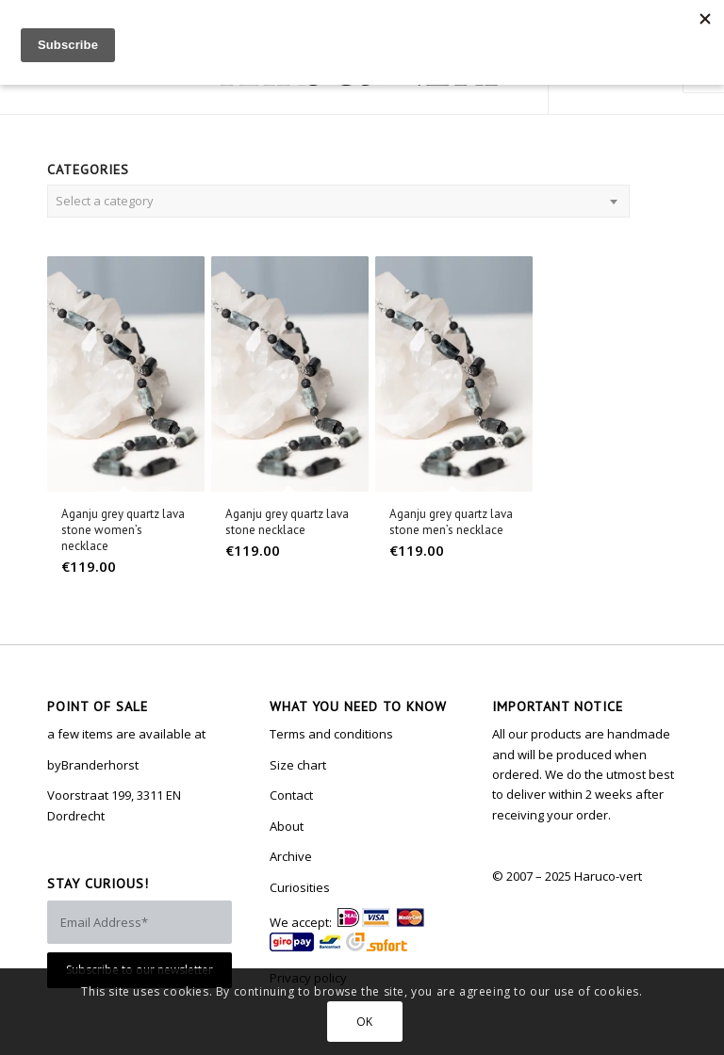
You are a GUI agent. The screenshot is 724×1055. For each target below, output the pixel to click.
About (287, 826)
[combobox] (338, 201)
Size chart (298, 764)
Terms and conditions (331, 733)
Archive (291, 856)
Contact (291, 795)
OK (364, 1022)
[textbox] (338, 201)
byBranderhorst (93, 764)
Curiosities (300, 887)
